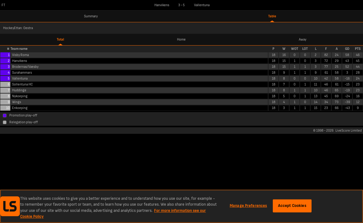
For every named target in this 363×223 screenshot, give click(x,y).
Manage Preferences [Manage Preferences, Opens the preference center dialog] (248, 205)
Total (60, 39)
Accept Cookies (292, 205)
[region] (181, 206)
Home (181, 39)
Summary (91, 16)
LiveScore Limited (348, 131)
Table (272, 16)
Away (302, 39)
